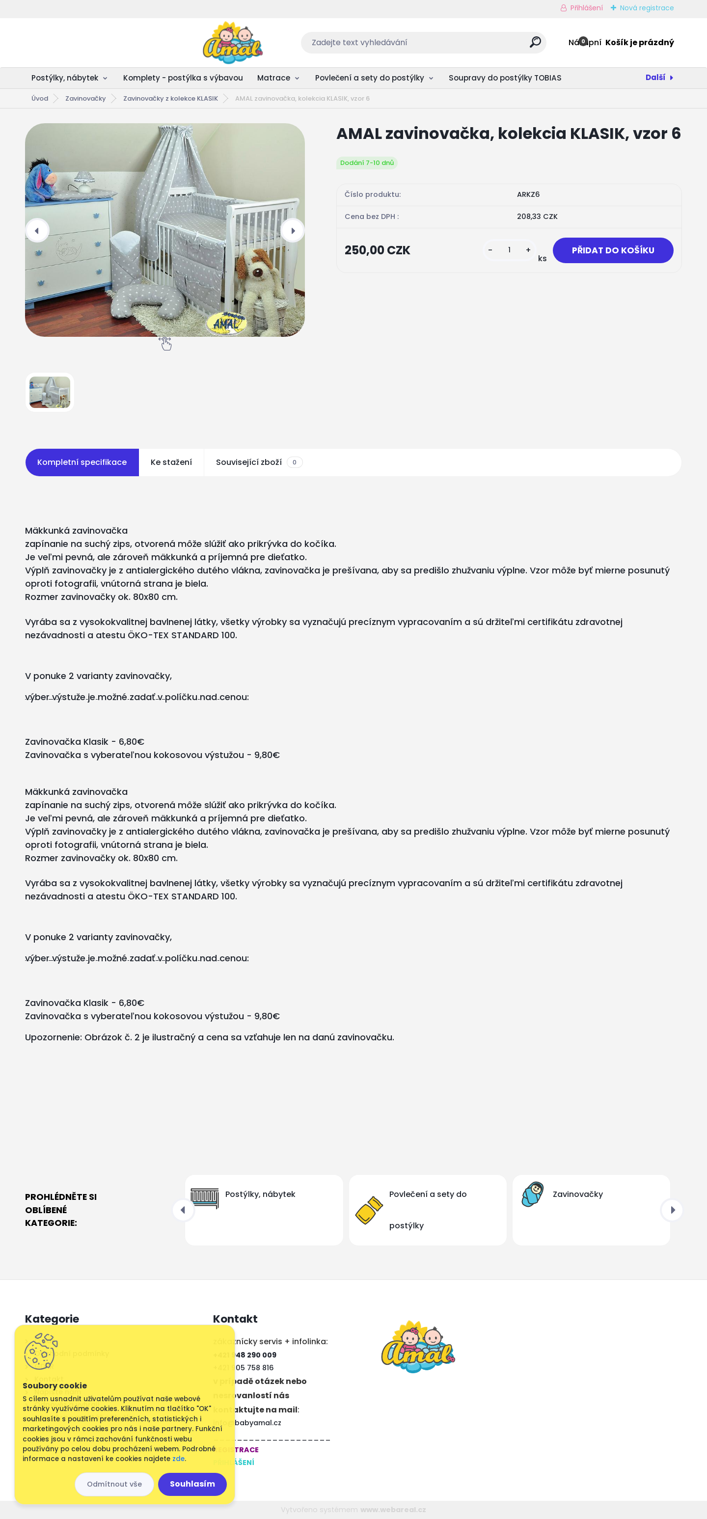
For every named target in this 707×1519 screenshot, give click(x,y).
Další (656, 77)
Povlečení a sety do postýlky (369, 78)
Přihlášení (587, 8)
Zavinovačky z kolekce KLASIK (170, 98)
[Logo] (85, 42)
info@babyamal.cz (247, 1423)
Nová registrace (647, 8)
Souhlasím (192, 1484)
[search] (462, 45)
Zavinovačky (85, 98)
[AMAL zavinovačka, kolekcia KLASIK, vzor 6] (165, 230)
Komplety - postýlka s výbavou (183, 78)
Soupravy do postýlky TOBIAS (505, 78)
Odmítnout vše (114, 1484)
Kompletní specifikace (82, 462)
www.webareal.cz (393, 1510)
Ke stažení (171, 462)
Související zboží (259, 462)
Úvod (39, 98)
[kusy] (510, 250)
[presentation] (37, 230)
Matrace (273, 78)
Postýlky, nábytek (64, 78)
